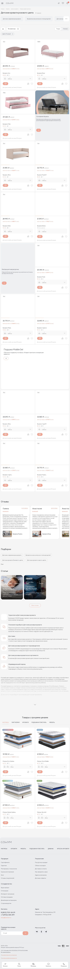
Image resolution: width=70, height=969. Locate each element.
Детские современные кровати (11, 555)
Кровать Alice (7, 175)
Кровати (25, 722)
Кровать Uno (6, 73)
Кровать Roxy (41, 73)
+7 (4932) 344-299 (7, 915)
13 (8, 763)
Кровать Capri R (41, 424)
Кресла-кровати (63, 848)
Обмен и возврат (40, 865)
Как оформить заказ (41, 872)
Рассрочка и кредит (41, 862)
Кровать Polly (6, 124)
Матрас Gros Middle (43, 761)
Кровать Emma (41, 225)
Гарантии (4, 865)
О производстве (6, 903)
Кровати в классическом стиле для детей (38, 555)
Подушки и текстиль (38, 722)
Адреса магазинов (41, 875)
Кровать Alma (7, 424)
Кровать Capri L (7, 474)
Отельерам (4, 890)
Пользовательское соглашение (9, 955)
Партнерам (15, 722)
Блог (2, 875)
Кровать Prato (41, 277)
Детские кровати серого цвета (36, 560)
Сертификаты (5, 862)
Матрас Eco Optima (8, 761)
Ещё (2, 564)
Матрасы (5, 722)
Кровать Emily (7, 225)
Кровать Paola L (41, 474)
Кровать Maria (7, 327)
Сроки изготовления (7, 872)
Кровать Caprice (42, 327)
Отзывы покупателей (7, 878)
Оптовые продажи (7, 897)
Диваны (51, 848)
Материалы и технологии (9, 868)
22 (8, 75)
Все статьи (35, 605)
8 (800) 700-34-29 (8, 912)
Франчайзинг (5, 887)
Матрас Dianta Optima (9, 812)
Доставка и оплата (41, 868)
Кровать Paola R (41, 175)
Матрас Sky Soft (41, 812)
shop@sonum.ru (6, 917)
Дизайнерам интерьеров (8, 900)
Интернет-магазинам (7, 894)
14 (8, 329)
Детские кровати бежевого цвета (12, 560)
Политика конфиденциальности (9, 958)
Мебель (52, 722)
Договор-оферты (40, 878)
